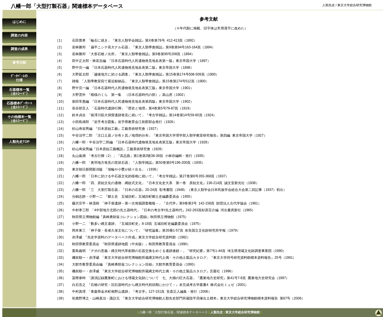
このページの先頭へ (360, 312)
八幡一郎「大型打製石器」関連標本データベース (173, 312)
